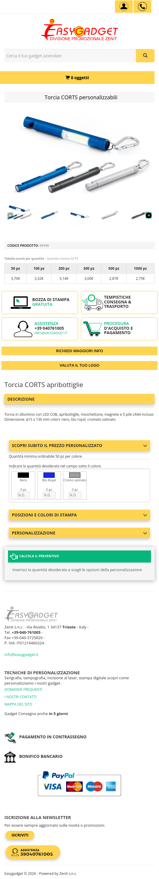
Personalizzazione (79, 533)
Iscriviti (20, 835)
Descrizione (21, 399)
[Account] (124, 6)
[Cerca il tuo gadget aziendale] (145, 55)
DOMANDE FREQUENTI (23, 689)
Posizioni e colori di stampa (79, 515)
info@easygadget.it (51, 333)
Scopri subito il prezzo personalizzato (79, 445)
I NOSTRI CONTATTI (20, 696)
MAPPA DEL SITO (18, 704)
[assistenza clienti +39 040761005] (142, 6)
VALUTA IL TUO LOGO (80, 365)
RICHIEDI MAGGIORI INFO (79, 350)
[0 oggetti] (77, 77)
